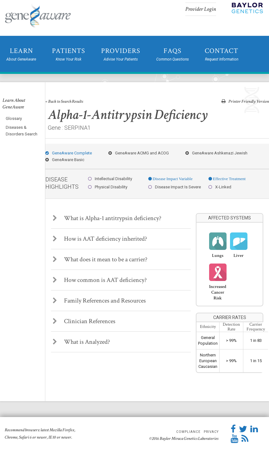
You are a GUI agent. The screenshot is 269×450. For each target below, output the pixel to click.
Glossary (14, 118)
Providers (120, 54)
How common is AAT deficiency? (100, 280)
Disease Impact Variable (172, 179)
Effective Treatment (229, 179)
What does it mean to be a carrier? (100, 259)
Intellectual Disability (110, 178)
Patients (68, 54)
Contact (221, 54)
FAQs (172, 54)
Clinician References (84, 321)
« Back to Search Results (64, 101)
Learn (21, 54)
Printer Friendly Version (245, 101)
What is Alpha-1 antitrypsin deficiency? (107, 218)
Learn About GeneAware (14, 103)
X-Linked (219, 187)
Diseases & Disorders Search (21, 130)
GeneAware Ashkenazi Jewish (216, 153)
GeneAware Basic (64, 159)
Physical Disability (107, 187)
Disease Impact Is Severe (174, 187)
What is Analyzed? (81, 342)
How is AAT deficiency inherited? (100, 239)
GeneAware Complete (68, 153)
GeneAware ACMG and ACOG (138, 153)
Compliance (188, 432)
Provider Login (200, 9)
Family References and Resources (99, 301)
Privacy (211, 432)
